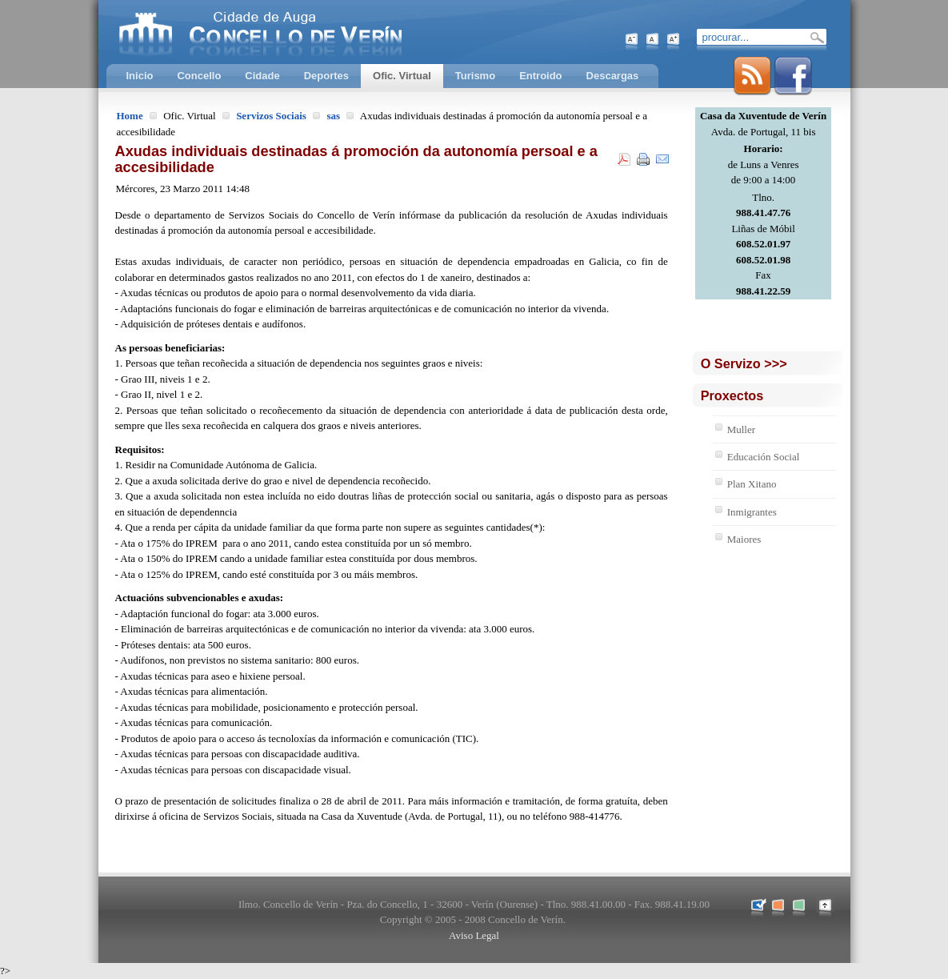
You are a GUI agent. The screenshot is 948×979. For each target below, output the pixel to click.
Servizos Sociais (271, 116)
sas (333, 116)
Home (130, 116)
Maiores (744, 539)
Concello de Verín (326, 32)
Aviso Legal (474, 935)
